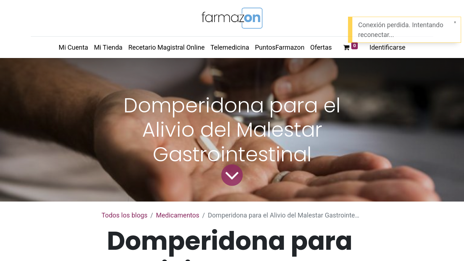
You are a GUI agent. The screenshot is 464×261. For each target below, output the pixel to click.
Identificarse (387, 47)
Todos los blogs (125, 215)
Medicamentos (177, 215)
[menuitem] (73, 47)
